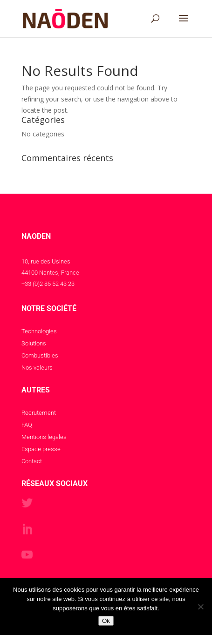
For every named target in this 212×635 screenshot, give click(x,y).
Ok (106, 620)
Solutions (33, 343)
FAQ (26, 424)
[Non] (200, 606)
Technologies (39, 331)
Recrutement (38, 412)
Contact (31, 461)
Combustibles (39, 355)
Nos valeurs (37, 367)
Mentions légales (44, 436)
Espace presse (41, 449)
